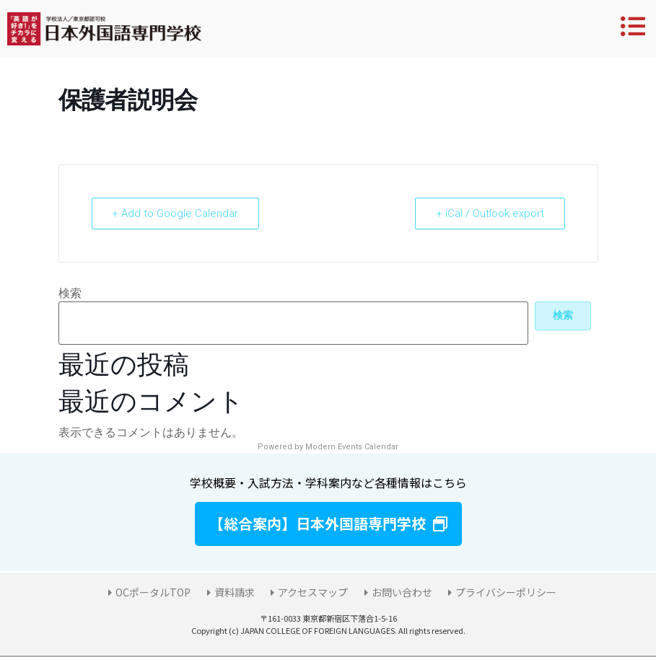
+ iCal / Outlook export (490, 213)
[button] (328, 524)
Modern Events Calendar (351, 446)
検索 (70, 293)
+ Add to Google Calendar (176, 213)
